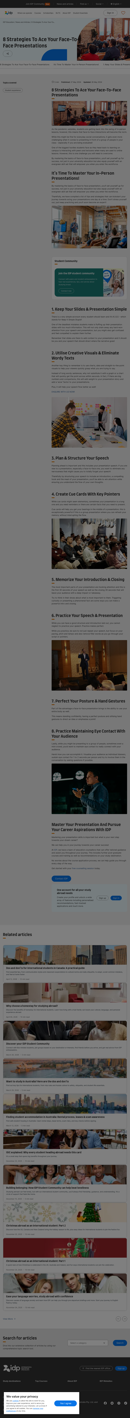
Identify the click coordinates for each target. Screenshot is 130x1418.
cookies (15, 1401)
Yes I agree (65, 1403)
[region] (41, 1403)
